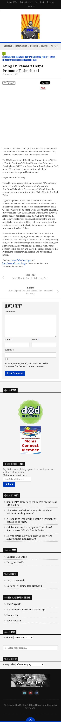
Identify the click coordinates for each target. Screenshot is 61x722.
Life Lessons (50, 57)
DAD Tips (28, 57)
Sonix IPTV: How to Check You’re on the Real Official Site (32, 503)
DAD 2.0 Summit (16, 580)
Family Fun (37, 57)
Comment (10, 311)
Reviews (50, 2)
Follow (9, 82)
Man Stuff (39, 2)
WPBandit (30, 708)
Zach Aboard (14, 620)
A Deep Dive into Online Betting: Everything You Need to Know (31, 520)
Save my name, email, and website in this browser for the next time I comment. (26, 365)
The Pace (30, 7)
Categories (9, 664)
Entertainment (26, 2)
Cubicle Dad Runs (17, 557)
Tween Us (12, 615)
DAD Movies (20, 57)
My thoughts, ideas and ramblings (26, 609)
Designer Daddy (16, 562)
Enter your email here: (15, 475)
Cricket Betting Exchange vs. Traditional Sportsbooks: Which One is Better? (29, 529)
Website (9, 350)
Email (35, 339)
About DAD (12, 2)
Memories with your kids (11, 60)
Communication (8, 57)
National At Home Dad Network (24, 586)
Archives (8, 637)
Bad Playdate (14, 604)
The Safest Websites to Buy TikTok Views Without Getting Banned (30, 512)
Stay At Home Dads (29, 60)
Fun (43, 57)
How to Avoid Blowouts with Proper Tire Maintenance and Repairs (29, 537)
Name (9, 339)
